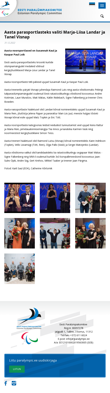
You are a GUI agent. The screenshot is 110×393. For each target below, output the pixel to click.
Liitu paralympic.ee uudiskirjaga (33, 360)
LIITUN (17, 369)
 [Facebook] (5, 383)
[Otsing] (101, 16)
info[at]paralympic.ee (78, 338)
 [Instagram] (14, 383)
